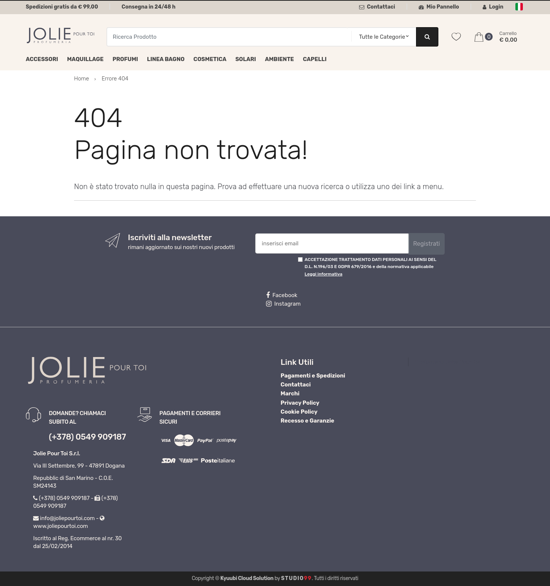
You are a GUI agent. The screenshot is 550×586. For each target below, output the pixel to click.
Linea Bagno (166, 59)
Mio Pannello (439, 7)
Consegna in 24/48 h (149, 7)
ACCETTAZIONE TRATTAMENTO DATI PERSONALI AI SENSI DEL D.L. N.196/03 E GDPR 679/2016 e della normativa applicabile (371, 267)
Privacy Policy (300, 402)
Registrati (426, 243)
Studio (296, 578)
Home (81, 78)
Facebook (281, 295)
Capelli (315, 59)
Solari (245, 59)
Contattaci (377, 7)
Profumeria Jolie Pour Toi (447, 362)
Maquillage (85, 59)
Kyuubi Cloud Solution (247, 578)
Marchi (290, 393)
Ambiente (279, 59)
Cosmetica (210, 59)
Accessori (42, 59)
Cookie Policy (299, 411)
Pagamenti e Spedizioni (313, 375)
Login (493, 7)
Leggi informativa (323, 274)
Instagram (283, 303)
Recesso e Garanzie (307, 420)
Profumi (125, 59)
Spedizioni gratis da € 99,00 (62, 7)
